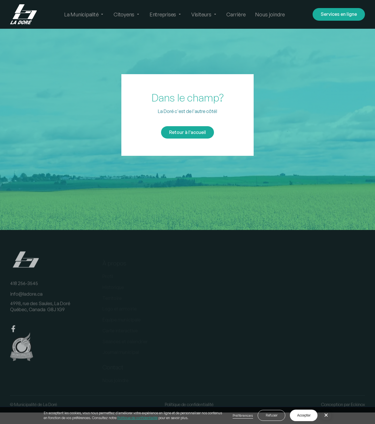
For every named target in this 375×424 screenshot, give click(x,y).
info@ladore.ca (26, 299)
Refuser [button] (272, 415)
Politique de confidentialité (137, 418)
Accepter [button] (304, 415)
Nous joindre (270, 14)
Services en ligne (339, 14)
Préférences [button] (243, 415)
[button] (84, 14)
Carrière (236, 14)
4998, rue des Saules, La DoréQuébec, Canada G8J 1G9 (40, 312)
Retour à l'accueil (187, 132)
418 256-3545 (24, 288)
